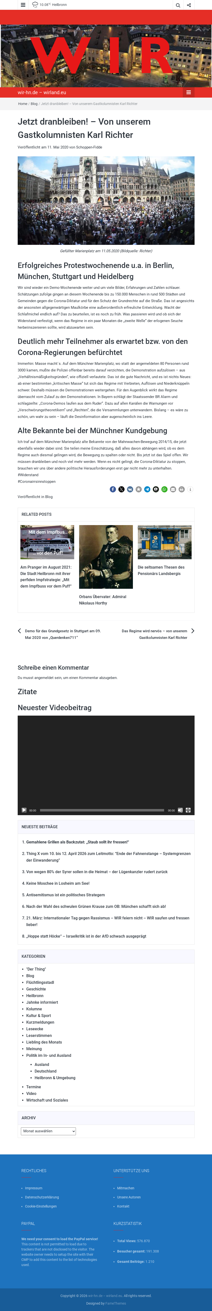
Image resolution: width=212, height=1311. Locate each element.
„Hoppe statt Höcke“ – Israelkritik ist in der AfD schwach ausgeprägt (86, 936)
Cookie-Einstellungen (41, 1206)
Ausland (42, 1064)
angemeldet (44, 678)
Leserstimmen (39, 1035)
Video (31, 1093)
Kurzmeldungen (40, 1022)
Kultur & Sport (38, 1015)
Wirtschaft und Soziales (47, 1100)
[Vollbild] (188, 810)
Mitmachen (125, 1188)
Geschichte (36, 989)
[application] (106, 765)
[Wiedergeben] (24, 810)
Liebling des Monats (44, 1042)
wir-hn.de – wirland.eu (42, 92)
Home (22, 104)
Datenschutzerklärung (42, 1197)
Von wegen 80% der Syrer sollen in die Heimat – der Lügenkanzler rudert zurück (97, 871)
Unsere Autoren (129, 1197)
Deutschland (46, 1071)
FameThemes (115, 1303)
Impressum (33, 1188)
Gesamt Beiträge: (131, 1262)
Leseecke (34, 1029)
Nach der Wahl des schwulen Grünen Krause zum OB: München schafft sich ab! (96, 906)
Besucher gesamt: (131, 1251)
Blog (34, 104)
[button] (113, 489)
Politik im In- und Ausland (48, 1055)
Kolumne (34, 1009)
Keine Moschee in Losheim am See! (57, 883)
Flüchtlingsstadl (40, 982)
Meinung (34, 1048)
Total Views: (127, 1241)
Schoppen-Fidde (89, 147)
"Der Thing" (36, 969)
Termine (33, 1087)
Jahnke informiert (42, 1002)
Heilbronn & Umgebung (55, 1077)
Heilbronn (34, 995)
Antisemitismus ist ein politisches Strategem (65, 895)
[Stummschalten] (180, 810)
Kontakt (123, 1206)
